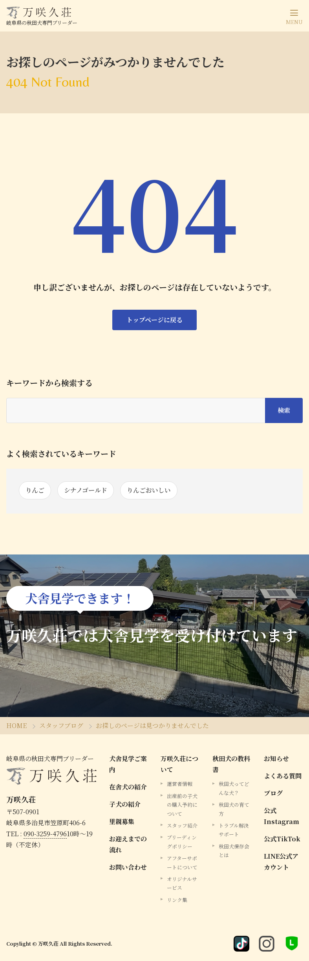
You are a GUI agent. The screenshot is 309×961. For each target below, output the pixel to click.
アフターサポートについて (182, 862)
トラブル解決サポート (234, 830)
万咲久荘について (179, 764)
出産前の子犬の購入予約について (182, 804)
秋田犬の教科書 (231, 764)
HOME (16, 725)
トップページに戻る (154, 319)
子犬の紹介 (125, 804)
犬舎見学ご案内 (128, 764)
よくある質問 (283, 775)
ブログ (273, 793)
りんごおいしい (149, 490)
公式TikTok (282, 838)
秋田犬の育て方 (234, 809)
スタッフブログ (61, 725)
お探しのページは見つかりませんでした (152, 725)
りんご (35, 490)
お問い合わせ (128, 867)
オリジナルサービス (182, 883)
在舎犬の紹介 (128, 786)
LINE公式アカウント (281, 862)
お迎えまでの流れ (128, 844)
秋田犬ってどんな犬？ (234, 788)
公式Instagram (281, 816)
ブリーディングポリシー (182, 841)
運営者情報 (179, 783)
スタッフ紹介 (182, 825)
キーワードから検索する (49, 382)
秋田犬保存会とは (234, 851)
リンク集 (177, 900)
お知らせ (276, 758)
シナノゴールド (85, 490)
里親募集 (121, 821)
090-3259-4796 (45, 833)
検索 (284, 410)
